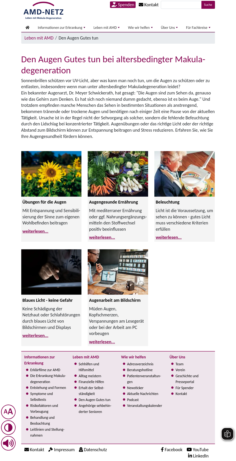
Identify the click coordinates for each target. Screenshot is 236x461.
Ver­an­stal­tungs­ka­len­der (144, 405)
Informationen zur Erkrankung (61, 27)
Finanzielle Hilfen (91, 381)
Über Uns (169, 27)
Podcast (133, 399)
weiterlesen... (35, 231)
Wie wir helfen (140, 27)
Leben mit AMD (107, 27)
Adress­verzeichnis (140, 364)
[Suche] (181, 5)
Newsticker (135, 388)
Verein (180, 370)
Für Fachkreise (198, 27)
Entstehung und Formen (48, 387)
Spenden (123, 5)
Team (180, 364)
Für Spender (185, 388)
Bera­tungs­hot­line (139, 370)
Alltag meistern (90, 376)
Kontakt (181, 393)
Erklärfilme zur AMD (45, 370)
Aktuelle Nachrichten (142, 393)
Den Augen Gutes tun (94, 399)
